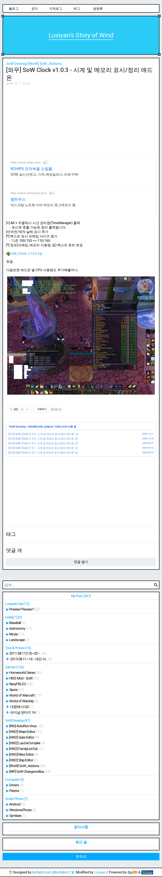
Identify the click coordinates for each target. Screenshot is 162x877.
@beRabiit (60, 872)
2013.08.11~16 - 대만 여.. (31, 659)
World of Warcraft (25, 695)
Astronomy (20, 628)
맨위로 (81, 856)
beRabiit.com (41, 872)
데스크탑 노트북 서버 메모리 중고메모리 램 (43, 205)
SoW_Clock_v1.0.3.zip (24, 254)
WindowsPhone (22, 810)
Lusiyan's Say (17, 604)
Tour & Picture (18, 648)
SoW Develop (17, 426)
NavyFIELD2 (20, 684)
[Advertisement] (81, 119)
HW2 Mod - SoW (24, 678)
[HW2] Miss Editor (24, 754)
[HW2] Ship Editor (23, 760)
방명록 (98, 9)
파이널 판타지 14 (25, 712)
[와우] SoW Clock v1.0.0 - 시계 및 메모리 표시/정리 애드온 (41, 452)
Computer (14, 779)
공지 (34, 9)
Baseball (17, 623)
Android (17, 804)
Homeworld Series (25, 672)
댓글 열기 (81, 562)
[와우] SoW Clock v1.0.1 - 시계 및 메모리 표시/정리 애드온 (41, 448)
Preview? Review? (24, 609)
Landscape (19, 640)
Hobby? (13, 617)
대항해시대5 (22, 707)
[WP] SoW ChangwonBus (30, 771)
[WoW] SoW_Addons (40, 426)
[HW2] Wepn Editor (25, 731)
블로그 (13, 9)
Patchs (16, 791)
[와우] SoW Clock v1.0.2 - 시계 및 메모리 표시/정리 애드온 (41, 443)
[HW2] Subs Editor (24, 737)
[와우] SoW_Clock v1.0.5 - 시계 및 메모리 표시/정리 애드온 (41, 434)
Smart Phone (16, 799)
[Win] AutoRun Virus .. (26, 726)
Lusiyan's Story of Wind (81, 35)
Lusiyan (100, 872)
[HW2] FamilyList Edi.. (26, 749)
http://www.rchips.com (26, 162)
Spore (16, 690)
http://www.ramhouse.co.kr (29, 193)
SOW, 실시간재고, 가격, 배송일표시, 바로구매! (45, 174)
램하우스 (18, 199)
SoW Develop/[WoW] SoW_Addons (34, 63)
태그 (77, 9)
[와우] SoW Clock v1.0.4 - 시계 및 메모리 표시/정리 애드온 (41, 438)
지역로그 (55, 9)
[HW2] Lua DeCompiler (27, 743)
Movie (16, 634)
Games (14, 667)
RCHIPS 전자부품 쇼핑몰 (31, 168)
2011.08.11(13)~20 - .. (27, 653)
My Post (81, 596)
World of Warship (23, 701)
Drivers (16, 785)
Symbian (17, 815)
